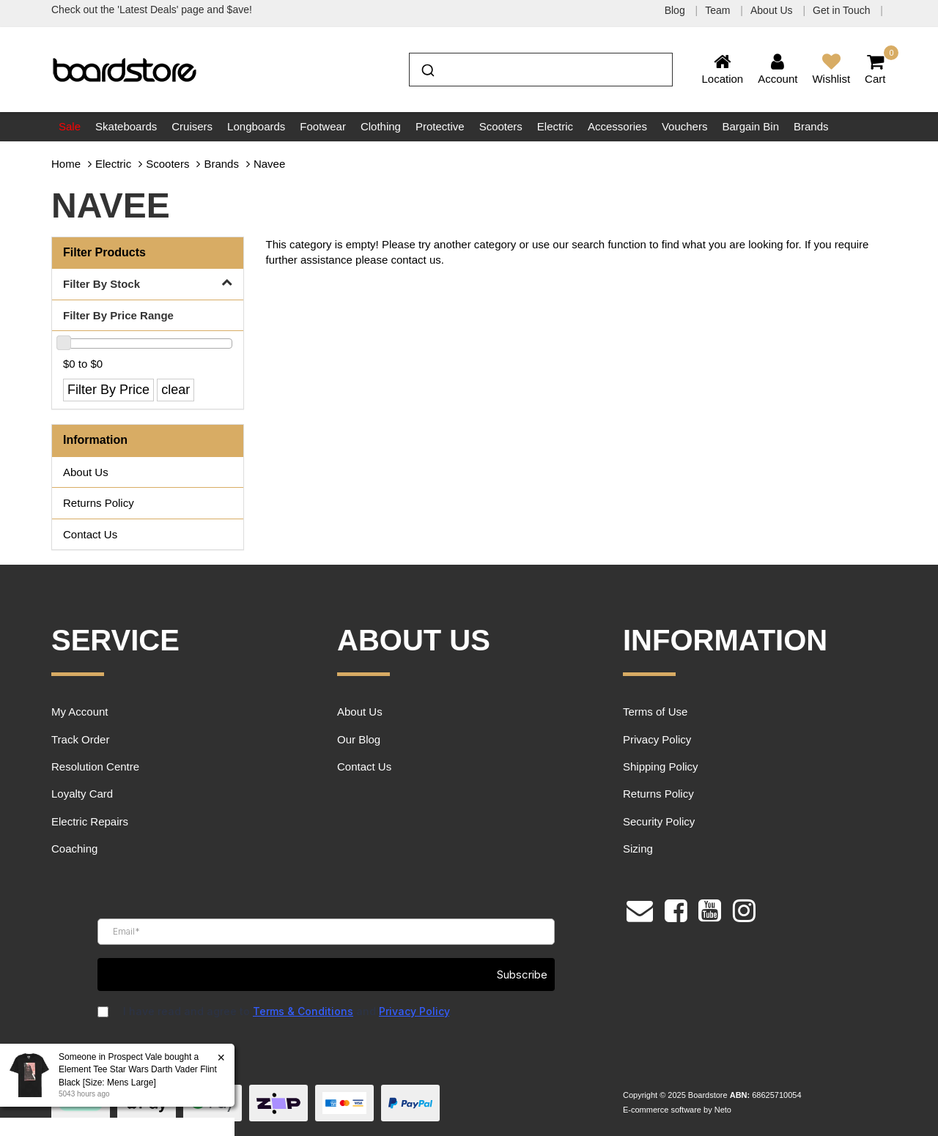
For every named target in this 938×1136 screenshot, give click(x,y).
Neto (722, 1109)
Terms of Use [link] (655, 711)
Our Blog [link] (358, 739)
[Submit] (427, 68)
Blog (676, 10)
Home (66, 163)
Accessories (617, 126)
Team (719, 10)
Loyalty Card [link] (82, 793)
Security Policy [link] (659, 821)
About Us (772, 10)
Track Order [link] (80, 739)
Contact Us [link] (90, 534)
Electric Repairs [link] (89, 821)
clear (175, 389)
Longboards (256, 126)
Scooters (500, 126)
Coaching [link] (74, 848)
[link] (676, 909)
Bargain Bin (750, 126)
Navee (269, 163)
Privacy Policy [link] (657, 739)
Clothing (381, 126)
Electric (555, 126)
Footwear (323, 126)
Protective (440, 126)
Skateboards (126, 126)
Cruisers (192, 126)
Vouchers (685, 126)
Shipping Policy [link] (660, 766)
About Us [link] (85, 472)
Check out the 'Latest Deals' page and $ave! (151, 9)
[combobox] (541, 69)
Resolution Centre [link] (95, 766)
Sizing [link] (638, 848)
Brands (811, 126)
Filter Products (104, 252)
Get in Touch (843, 10)
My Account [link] (79, 711)
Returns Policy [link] (98, 503)
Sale (70, 126)
